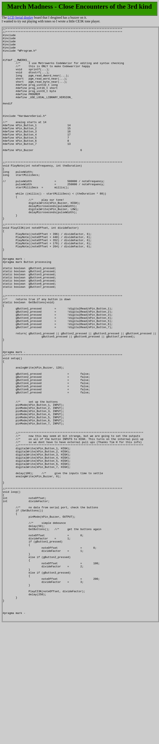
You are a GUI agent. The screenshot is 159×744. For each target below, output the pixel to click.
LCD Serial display (20, 17)
